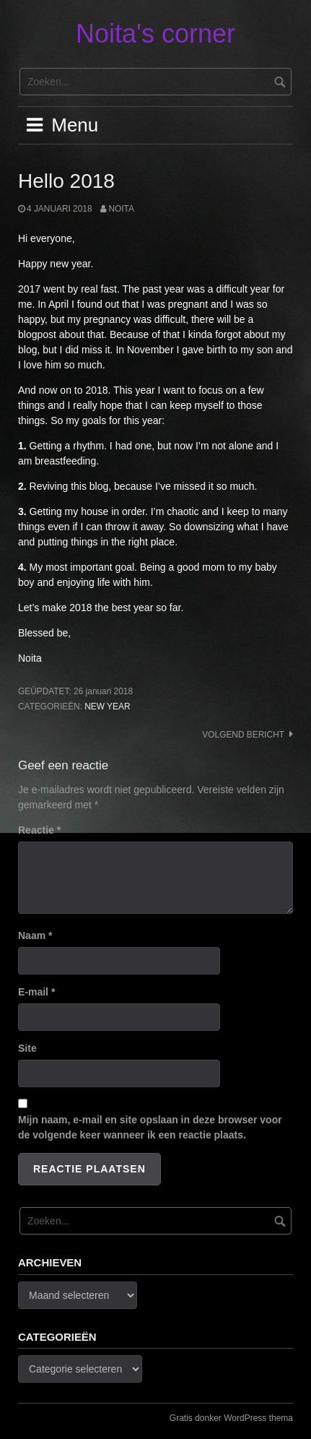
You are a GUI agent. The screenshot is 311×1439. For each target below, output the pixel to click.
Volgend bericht (243, 735)
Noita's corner (155, 33)
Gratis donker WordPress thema (231, 1418)
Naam (35, 935)
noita (120, 209)
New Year (107, 706)
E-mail (36, 992)
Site (27, 1048)
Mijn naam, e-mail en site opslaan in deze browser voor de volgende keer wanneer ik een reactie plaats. (150, 1127)
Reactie (39, 830)
